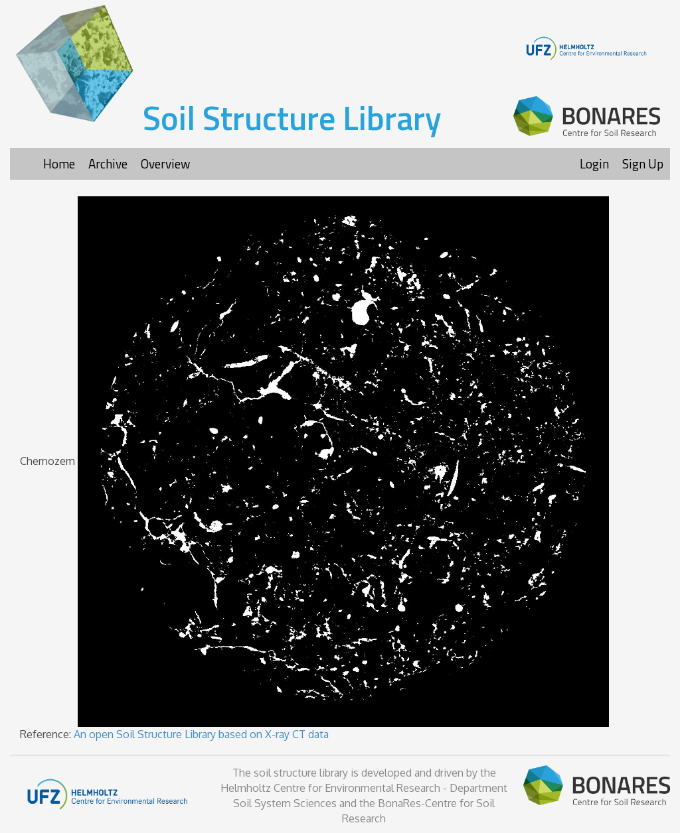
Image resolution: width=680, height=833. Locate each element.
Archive (108, 163)
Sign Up (642, 163)
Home (59, 163)
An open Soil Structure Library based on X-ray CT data (201, 734)
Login (594, 163)
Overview (165, 163)
